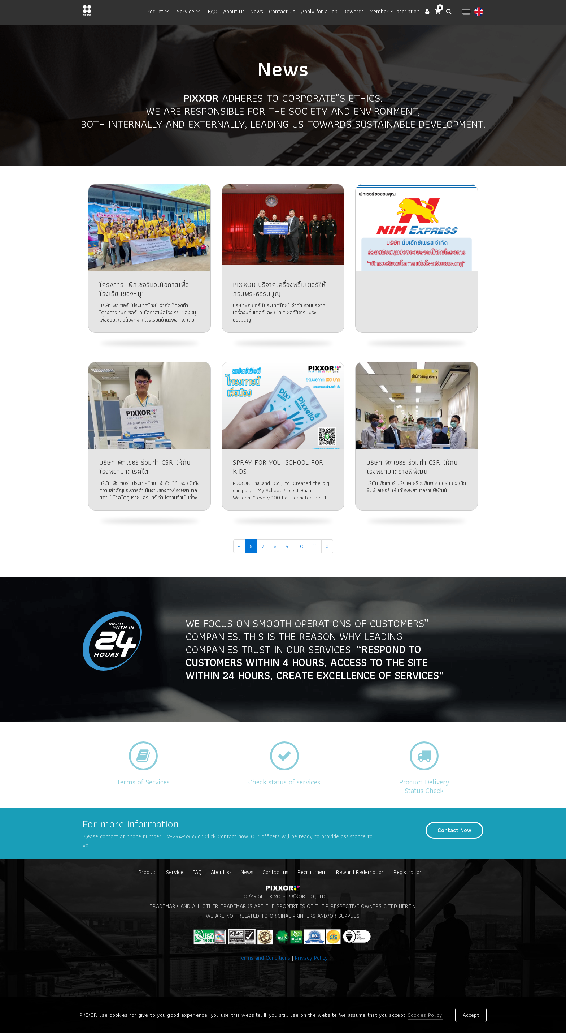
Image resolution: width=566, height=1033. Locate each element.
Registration (407, 872)
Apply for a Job (319, 11)
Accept (471, 1015)
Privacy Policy (311, 957)
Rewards (353, 11)
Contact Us (282, 11)
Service (185, 11)
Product (154, 11)
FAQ (212, 11)
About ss (221, 872)
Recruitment (312, 872)
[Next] (327, 546)
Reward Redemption (360, 872)
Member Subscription (394, 11)
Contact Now (454, 830)
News (257, 11)
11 (315, 546)
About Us (234, 11)
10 (301, 546)
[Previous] (239, 546)
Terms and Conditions (265, 957)
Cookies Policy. (426, 1015)
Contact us (275, 872)
